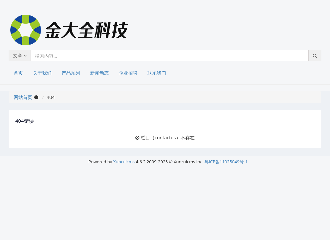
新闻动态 (99, 73)
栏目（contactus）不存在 (167, 137)
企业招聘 (128, 73)
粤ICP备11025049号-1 (226, 162)
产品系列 (71, 73)
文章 (20, 55)
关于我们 (42, 73)
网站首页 (23, 97)
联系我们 (156, 73)
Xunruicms (124, 162)
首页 (18, 73)
